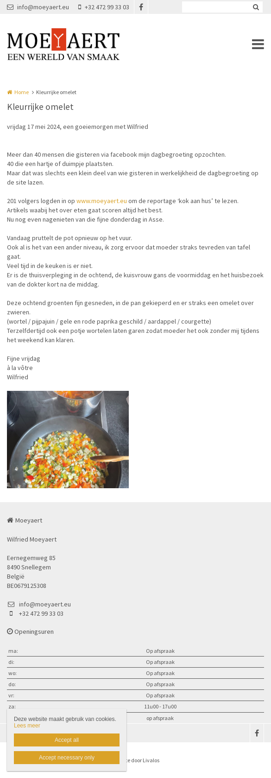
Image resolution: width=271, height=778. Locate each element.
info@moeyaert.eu (38, 7)
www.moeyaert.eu (101, 201)
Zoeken (256, 7)
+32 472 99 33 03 (103, 7)
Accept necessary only (67, 757)
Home (21, 92)
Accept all (67, 740)
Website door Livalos (135, 760)
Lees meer (27, 725)
